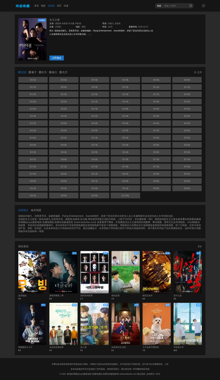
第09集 (94, 87)
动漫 (66, 5)
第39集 (94, 123)
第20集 (64, 101)
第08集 (64, 87)
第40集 (125, 123)
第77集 (156, 166)
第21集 (94, 101)
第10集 (125, 87)
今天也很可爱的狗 (151, 347)
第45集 (94, 130)
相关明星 (36, 210)
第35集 (156, 116)
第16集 (125, 94)
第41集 (156, 123)
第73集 (33, 166)
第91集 (33, 188)
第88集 (125, 181)
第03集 (94, 80)
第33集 (94, 116)
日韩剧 (58, 27)
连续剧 (51, 5)
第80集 (64, 174)
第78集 (187, 166)
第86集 (64, 181)
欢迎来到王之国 (119, 347)
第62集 (64, 152)
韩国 (83, 27)
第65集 (156, 152)
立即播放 (56, 58)
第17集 (156, 94)
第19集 (33, 101)
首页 (36, 5)
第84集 (187, 174)
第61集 (33, 152)
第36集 (187, 116)
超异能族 (22, 295)
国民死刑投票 (86, 295)
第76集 (125, 166)
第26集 (64, 109)
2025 (110, 27)
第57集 (94, 145)
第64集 (125, 152)
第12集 (187, 87)
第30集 (187, 109)
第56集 (64, 145)
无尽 (63, 72)
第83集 (156, 174)
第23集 (156, 101)
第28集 (125, 109)
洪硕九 (111, 23)
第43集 (33, 130)
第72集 (187, 159)
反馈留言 (150, 374)
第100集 (125, 195)
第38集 (64, 123)
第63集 (94, 152)
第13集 (33, 94)
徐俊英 (65, 23)
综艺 (59, 5)
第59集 (156, 145)
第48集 (187, 130)
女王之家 (54, 19)
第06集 (187, 80)
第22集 (125, 101)
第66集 (187, 152)
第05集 (156, 80)
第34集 (125, 116)
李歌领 (78, 23)
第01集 (33, 80)
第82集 (125, 174)
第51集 (94, 137)
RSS (158, 374)
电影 (43, 5)
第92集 (64, 188)
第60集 (187, 145)
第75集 (94, 166)
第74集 (64, 166)
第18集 (187, 94)
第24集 (187, 101)
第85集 (33, 181)
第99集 (94, 195)
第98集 (64, 195)
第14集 (64, 94)
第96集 (187, 188)
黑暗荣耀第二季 (56, 295)
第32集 (64, 116)
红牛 (43, 72)
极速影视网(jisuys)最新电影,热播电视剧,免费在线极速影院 (93, 374)
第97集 (33, 195)
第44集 (64, 130)
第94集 (125, 188)
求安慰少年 (179, 347)
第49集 (33, 137)
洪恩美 (118, 23)
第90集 (187, 181)
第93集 (94, 188)
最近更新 (141, 374)
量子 (33, 72)
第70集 (125, 159)
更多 (200, 246)
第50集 (64, 137)
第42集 (187, 123)
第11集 (156, 87)
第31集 (33, 116)
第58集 (125, 145)
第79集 (33, 174)
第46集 (125, 130)
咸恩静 (58, 23)
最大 (53, 72)
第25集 (33, 109)
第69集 (94, 159)
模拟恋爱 (116, 295)
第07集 (33, 87)
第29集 (156, 109)
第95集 (156, 188)
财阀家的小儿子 (25, 347)
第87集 (94, 181)
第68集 (64, 159)
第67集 (33, 159)
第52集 (125, 137)
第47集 (156, 130)
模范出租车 (148, 295)
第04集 (125, 80)
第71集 (156, 159)
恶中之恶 (178, 295)
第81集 (94, 174)
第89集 (156, 181)
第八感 (83, 347)
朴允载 (71, 23)
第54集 (187, 137)
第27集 (94, 109)
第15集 (94, 94)
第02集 (64, 80)
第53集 (156, 137)
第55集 (33, 145)
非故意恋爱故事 (56, 347)
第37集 (33, 123)
